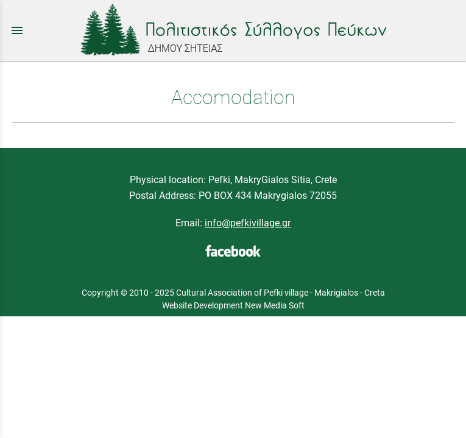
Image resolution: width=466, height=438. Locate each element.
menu (17, 30)
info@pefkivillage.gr (248, 223)
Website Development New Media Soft (233, 305)
